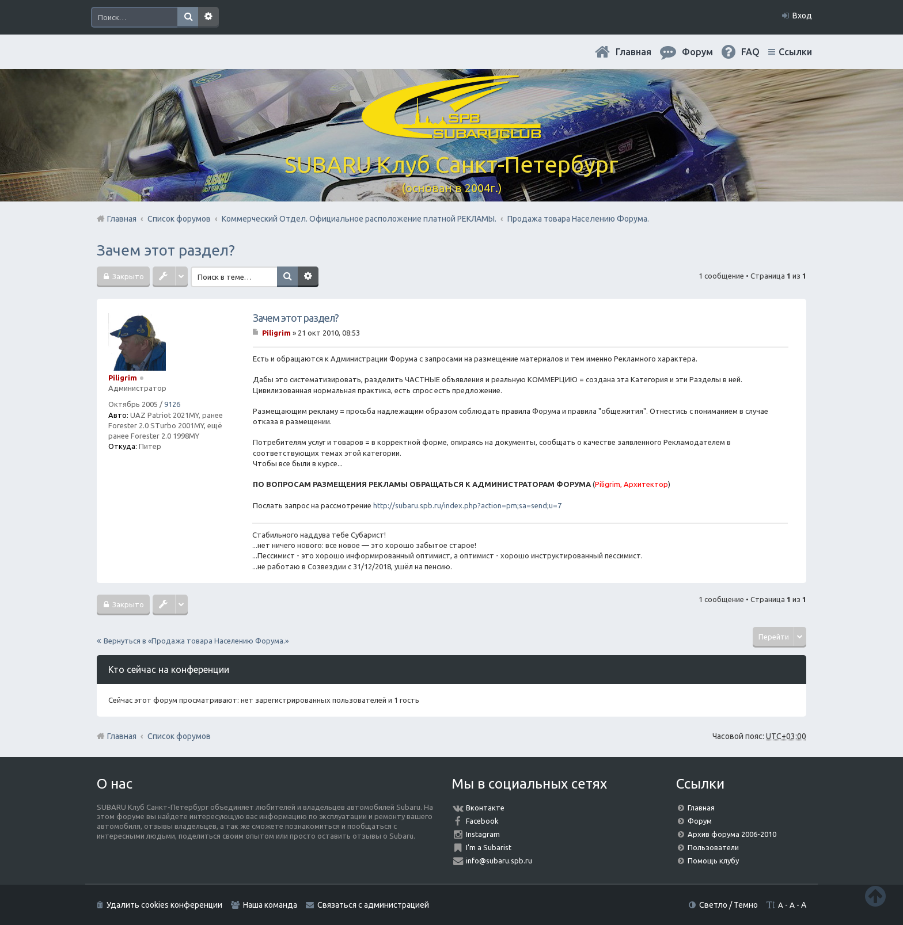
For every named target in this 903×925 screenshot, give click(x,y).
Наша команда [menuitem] (270, 904)
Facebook (482, 821)
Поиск (187, 17)
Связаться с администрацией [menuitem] (373, 904)
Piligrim (122, 378)
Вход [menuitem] (802, 15)
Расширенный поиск (208, 17)
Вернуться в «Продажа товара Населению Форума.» (196, 641)
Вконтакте (485, 808)
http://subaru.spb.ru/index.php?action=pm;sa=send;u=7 (467, 505)
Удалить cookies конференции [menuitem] (164, 904)
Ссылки (795, 52)
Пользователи (713, 847)
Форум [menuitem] (697, 52)
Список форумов (179, 736)
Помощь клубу (713, 861)
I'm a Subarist (488, 847)
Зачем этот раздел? (166, 250)
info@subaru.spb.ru (499, 861)
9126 (172, 404)
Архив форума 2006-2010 (732, 834)
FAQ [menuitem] (750, 52)
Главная (633, 52)
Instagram (483, 834)
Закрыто (127, 276)
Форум (700, 821)
